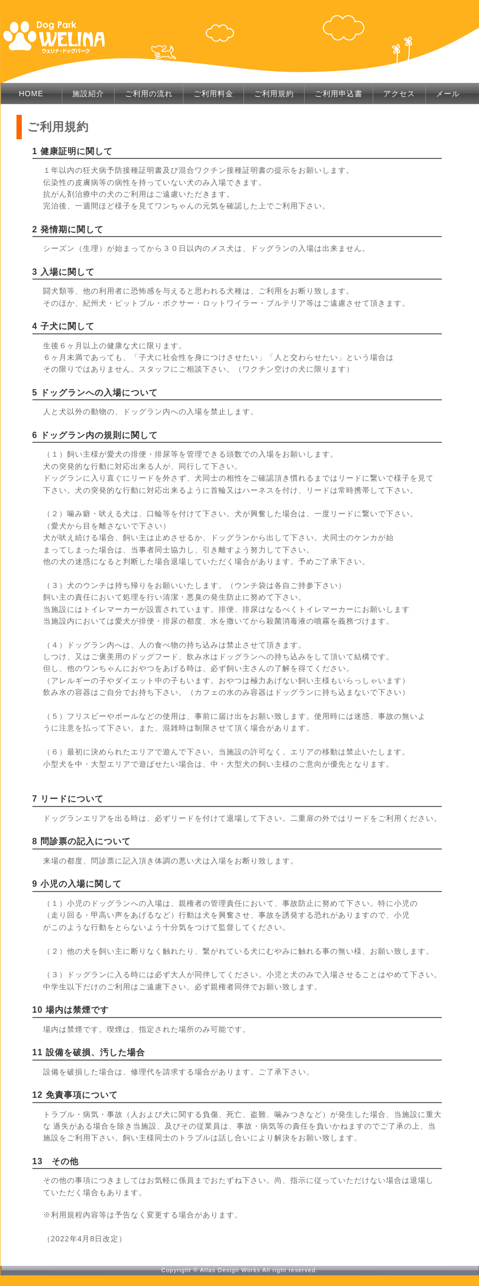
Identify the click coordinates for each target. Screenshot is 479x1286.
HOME (31, 93)
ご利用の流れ (149, 93)
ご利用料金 (213, 93)
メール (448, 93)
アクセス (399, 93)
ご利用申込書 (339, 93)
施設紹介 (88, 93)
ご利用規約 (274, 93)
